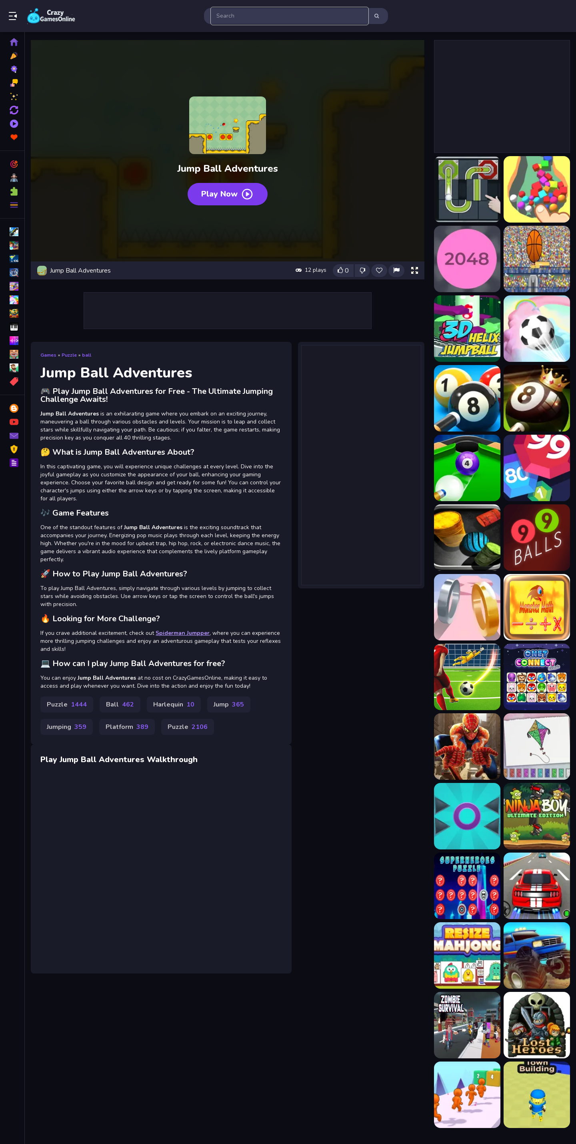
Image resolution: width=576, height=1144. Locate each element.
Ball (121, 703)
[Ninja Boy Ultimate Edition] (536, 816)
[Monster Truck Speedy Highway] (536, 955)
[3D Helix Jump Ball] (467, 328)
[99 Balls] (536, 468)
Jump (230, 703)
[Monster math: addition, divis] (536, 607)
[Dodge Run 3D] (467, 1095)
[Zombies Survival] (467, 1025)
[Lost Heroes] (536, 1025)
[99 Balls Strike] (467, 537)
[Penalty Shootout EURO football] (467, 677)
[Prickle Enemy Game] (467, 816)
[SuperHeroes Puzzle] (467, 886)
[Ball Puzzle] (467, 189)
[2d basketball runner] (536, 259)
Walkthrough (173, 758)
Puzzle (70, 354)
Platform (128, 726)
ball (87, 354)
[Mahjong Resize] (467, 955)
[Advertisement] (228, 310)
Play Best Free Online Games (51, 16)
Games (50, 354)
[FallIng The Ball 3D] (536, 189)
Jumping (68, 726)
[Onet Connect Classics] (536, 677)
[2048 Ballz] (467, 259)
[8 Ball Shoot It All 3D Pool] (467, 468)
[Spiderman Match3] (467, 746)
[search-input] (289, 16)
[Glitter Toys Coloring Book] (536, 746)
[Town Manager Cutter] (536, 1095)
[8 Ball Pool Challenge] (536, 398)
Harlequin (175, 703)
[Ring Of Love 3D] (467, 607)
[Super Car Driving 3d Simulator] (536, 886)
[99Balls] (536, 537)
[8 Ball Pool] (467, 398)
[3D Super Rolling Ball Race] (536, 328)
